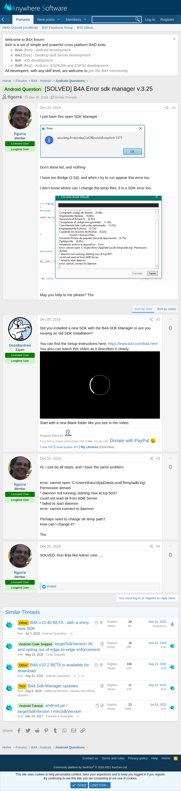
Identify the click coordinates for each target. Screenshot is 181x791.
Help (154, 758)
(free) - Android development (43, 50)
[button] (58, 19)
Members (73, 19)
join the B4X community (108, 71)
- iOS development (34, 60)
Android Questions (54, 633)
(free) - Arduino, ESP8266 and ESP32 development (61, 65)
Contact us (90, 758)
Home (166, 758)
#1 (174, 108)
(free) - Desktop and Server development (52, 55)
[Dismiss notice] (174, 39)
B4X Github (85, 27)
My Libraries (89, 447)
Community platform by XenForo (90, 767)
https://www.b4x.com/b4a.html (132, 343)
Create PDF (46, 447)
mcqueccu (159, 626)
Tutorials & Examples (60, 716)
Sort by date (143, 309)
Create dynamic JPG (65, 447)
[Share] (167, 108)
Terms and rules (113, 758)
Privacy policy (138, 758)
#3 (158, 458)
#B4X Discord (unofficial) (20, 27)
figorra (15, 97)
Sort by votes (166, 309)
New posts (46, 19)
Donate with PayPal (129, 440)
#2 (158, 319)
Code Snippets (55, 654)
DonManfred (20, 345)
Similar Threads (66, 97)
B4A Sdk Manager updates (53, 686)
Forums (23, 19)
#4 (158, 546)
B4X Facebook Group (57, 27)
